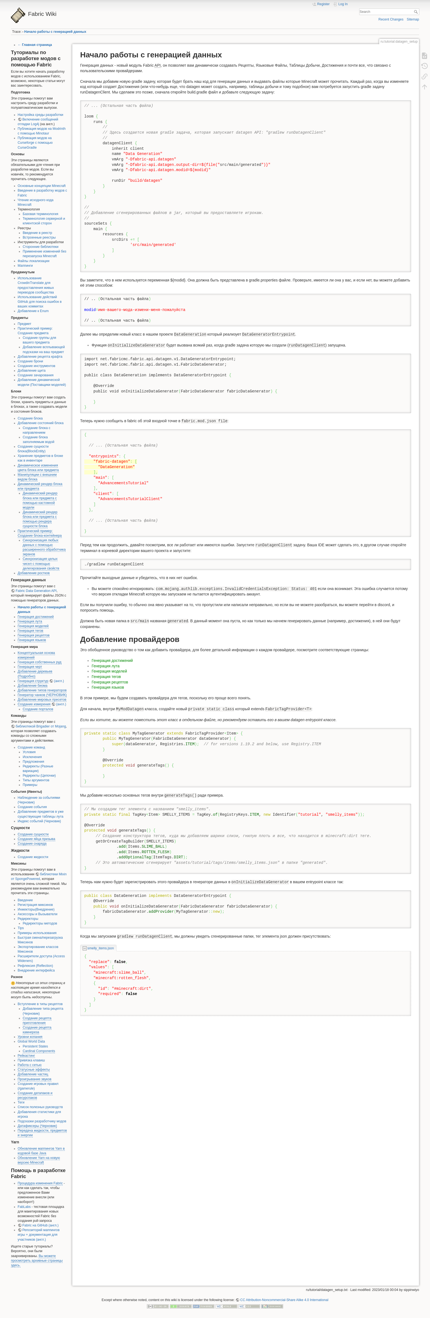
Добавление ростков (34, 573)
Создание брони (30, 361)
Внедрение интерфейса (36, 970)
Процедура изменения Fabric (40, 1183)
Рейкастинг (26, 1056)
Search (416, 12)
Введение (25, 900)
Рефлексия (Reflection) (35, 966)
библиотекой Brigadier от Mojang (41, 726)
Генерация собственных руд (40, 662)
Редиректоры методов (40, 923)
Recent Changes (391, 19)
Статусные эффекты (34, 1070)
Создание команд (31, 747)
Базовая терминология (40, 214)
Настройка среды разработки (40, 115)
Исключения (32, 757)
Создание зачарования (36, 375)
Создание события (32, 807)
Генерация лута (30, 621)
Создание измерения (34, 704)
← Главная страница (35, 45)
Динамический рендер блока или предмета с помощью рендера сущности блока (40, 519)
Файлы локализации (34, 261)
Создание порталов (38, 709)
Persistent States (35, 1046)
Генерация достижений (36, 617)
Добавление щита (32, 370)
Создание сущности (33, 834)
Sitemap (413, 19)
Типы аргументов (36, 780)
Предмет (24, 324)
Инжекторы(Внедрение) (36, 909)
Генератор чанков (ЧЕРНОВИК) (42, 695)
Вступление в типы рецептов (40, 1004)
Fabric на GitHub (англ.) (40, 1225)
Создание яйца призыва (36, 839)
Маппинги (25, 266)
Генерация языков (32, 640)
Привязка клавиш (31, 1060)
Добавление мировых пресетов (42, 699)
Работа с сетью (30, 1065)
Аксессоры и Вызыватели (37, 914)
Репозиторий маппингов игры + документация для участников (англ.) (39, 1234)
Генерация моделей (33, 626)
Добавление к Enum (33, 311)
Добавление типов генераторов (42, 690)
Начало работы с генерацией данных (55, 32)
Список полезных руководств (40, 1107)
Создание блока (30, 418)
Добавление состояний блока (41, 423)
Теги (21, 1102)
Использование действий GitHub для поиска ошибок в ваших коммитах (40, 301)
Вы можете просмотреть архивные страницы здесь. (37, 1260)
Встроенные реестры (39, 237)
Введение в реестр (37, 233)
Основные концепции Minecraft (42, 186)
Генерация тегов (30, 631)
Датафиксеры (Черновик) (37, 1126)
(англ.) (59, 681)
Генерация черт (30, 667)
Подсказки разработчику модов (42, 1121)
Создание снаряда (32, 844)
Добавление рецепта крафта (40, 357)
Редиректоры (28, 919)
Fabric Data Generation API (36, 591)
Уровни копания (30, 1037)
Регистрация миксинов (35, 905)
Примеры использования (37, 933)
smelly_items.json (101, 948)
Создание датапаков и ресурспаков (35, 1095)
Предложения (33, 762)
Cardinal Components (39, 1051)
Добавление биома (33, 686)
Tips (21, 928)
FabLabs (24, 1207)
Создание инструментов (36, 366)
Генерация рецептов (34, 635)
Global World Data (31, 1041)
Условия (29, 752)
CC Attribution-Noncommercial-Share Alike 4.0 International (284, 1300)
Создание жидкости (33, 857)
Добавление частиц (33, 1074)
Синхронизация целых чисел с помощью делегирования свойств (41, 563)
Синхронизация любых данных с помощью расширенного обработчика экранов (44, 547)
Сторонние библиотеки (41, 247)
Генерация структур (33, 681)
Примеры (30, 785)
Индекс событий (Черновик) (39, 821)
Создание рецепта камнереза (37, 1030)
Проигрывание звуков (34, 1079)
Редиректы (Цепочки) (39, 775)
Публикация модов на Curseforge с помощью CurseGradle (35, 142)
